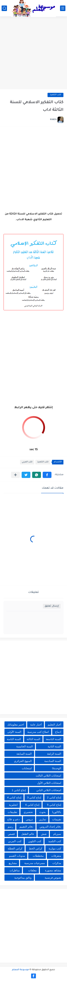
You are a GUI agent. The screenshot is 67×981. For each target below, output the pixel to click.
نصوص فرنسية (53, 877)
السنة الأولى (14, 731)
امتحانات (27, 768)
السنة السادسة (52, 760)
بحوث (42, 811)
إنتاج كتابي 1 (19, 790)
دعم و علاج (13, 819)
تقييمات (56, 819)
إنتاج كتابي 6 (32, 804)
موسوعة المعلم (20, 970)
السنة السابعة (24, 753)
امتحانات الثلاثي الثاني (48, 790)
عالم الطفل (27, 833)
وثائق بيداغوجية (22, 877)
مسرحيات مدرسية (34, 863)
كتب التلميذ (55, 95)
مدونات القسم (17, 855)
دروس (29, 819)
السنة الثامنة (14, 739)
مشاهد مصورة (53, 870)
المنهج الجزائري (23, 760)
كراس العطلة (15, 848)
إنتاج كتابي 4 (14, 797)
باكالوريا (56, 811)
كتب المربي (27, 462)
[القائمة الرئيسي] (62, 8)
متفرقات (56, 855)
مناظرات (15, 870)
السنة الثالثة (33, 739)
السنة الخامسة (24, 746)
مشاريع (13, 863)
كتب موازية (55, 848)
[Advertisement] (33, 53)
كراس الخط (35, 848)
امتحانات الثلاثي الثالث (48, 775)
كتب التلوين (34, 841)
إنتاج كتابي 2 (54, 797)
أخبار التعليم (54, 724)
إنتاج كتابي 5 (54, 804)
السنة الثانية (54, 746)
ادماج (58, 731)
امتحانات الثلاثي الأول (49, 782)
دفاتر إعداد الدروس (50, 826)
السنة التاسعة (53, 739)
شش (44, 833)
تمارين (42, 819)
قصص (11, 833)
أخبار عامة (36, 724)
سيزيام (57, 833)
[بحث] (4, 8)
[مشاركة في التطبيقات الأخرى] (15, 475)
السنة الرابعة (54, 753)
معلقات (32, 870)
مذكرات (56, 863)
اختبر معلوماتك (15, 724)
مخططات (38, 855)
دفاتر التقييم (26, 826)
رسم (10, 826)
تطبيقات (12, 811)
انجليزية (13, 804)
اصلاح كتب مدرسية (38, 731)
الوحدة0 (56, 768)
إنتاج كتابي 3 (34, 797)
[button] (47, 475)
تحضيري (28, 811)
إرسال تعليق (52, 606)
